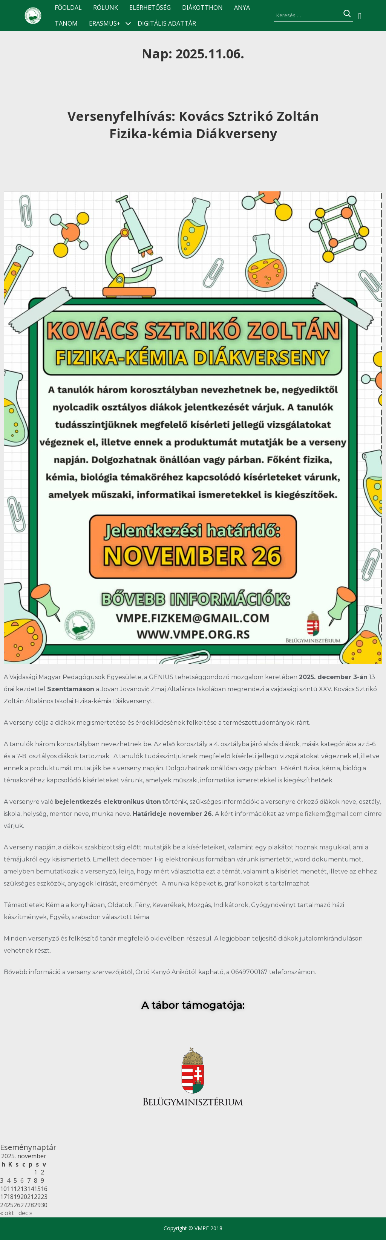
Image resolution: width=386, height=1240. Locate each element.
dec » (25, 1213)
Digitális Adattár (167, 23)
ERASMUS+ (105, 23)
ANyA (242, 8)
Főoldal (68, 8)
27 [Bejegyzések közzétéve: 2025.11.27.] (23, 1205)
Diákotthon (202, 8)
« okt (7, 1213)
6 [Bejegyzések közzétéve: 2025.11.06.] (22, 1180)
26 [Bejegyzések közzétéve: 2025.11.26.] (17, 1205)
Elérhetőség (150, 8)
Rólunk (105, 8)
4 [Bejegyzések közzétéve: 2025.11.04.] (8, 1180)
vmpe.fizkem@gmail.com (324, 813)
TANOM (66, 23)
